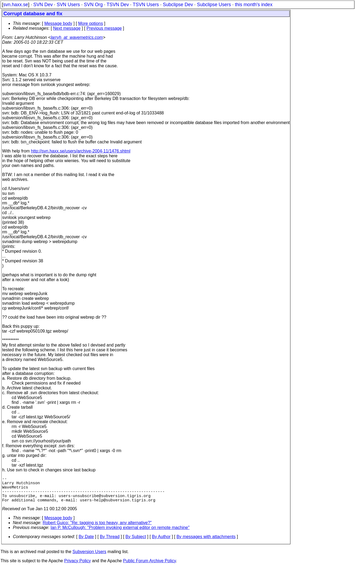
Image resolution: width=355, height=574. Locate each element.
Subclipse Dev (178, 4)
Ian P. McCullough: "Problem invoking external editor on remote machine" (120, 534)
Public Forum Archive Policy (149, 567)
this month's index (253, 4)
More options (90, 23)
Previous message (104, 28)
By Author (161, 543)
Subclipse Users (214, 4)
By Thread (110, 543)
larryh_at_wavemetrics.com (77, 37)
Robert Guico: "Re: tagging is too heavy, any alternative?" (97, 529)
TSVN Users (146, 4)
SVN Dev (43, 4)
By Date (86, 543)
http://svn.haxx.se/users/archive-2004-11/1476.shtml (80, 151)
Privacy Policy (77, 567)
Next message (66, 28)
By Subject (135, 543)
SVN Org (93, 4)
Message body (58, 23)
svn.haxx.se (15, 4)
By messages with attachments (206, 543)
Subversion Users (89, 558)
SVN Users (68, 4)
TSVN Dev (118, 4)
